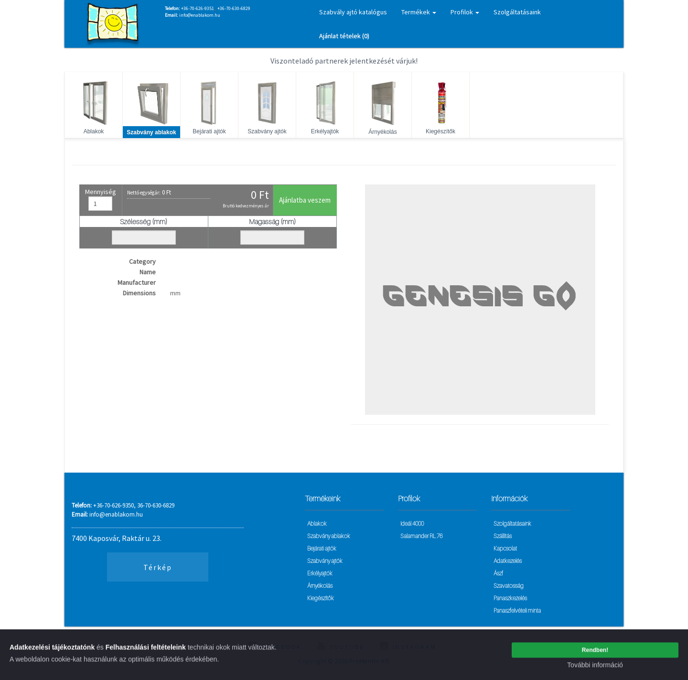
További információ (595, 667)
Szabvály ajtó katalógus (353, 12)
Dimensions (139, 293)
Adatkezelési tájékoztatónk (52, 650)
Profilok (465, 12)
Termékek (418, 12)
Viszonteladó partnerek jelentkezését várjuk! (344, 60)
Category (142, 261)
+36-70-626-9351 (197, 8)
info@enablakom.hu (199, 15)
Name (148, 272)
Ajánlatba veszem (305, 200)
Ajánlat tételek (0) (344, 36)
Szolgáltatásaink (517, 12)
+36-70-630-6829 (233, 8)
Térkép (157, 567)
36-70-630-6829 (155, 505)
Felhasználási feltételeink (146, 650)
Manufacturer (137, 282)
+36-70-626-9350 (113, 505)
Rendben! (595, 652)
